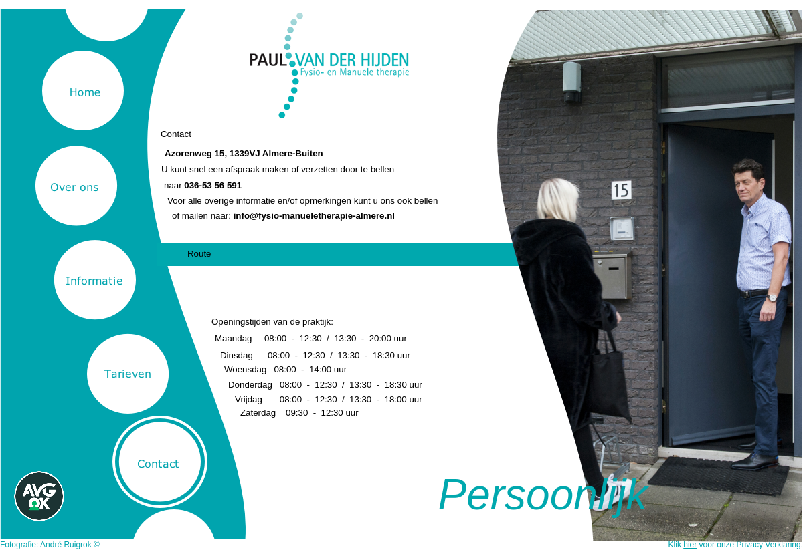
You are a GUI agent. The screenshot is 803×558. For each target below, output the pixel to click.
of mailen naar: (283, 216)
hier (690, 544)
